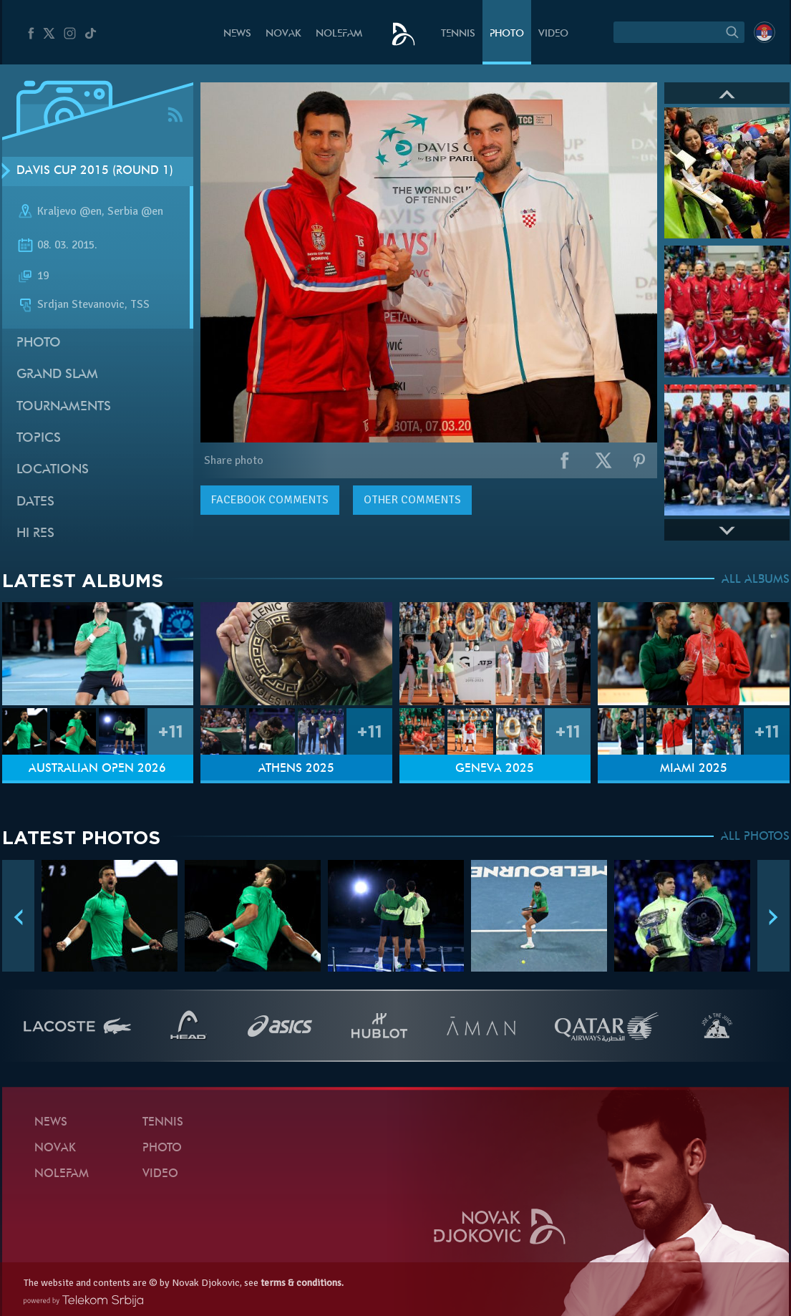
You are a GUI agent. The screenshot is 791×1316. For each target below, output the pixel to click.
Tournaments (63, 407)
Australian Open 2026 (97, 769)
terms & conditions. (302, 1283)
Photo (507, 34)
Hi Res (35, 534)
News (237, 34)
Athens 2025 (296, 769)
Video (553, 34)
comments (270, 500)
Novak (283, 34)
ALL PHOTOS (755, 837)
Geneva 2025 (494, 769)
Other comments (412, 500)
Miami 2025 (693, 769)
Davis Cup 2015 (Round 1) (94, 171)
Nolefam (339, 34)
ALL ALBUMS (756, 580)
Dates (35, 502)
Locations (52, 470)
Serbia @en (135, 211)
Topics (38, 438)
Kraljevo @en (69, 211)
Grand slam (57, 375)
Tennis (458, 34)
